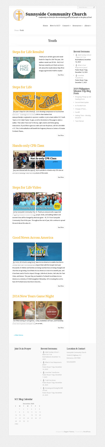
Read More (61, 75)
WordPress (86, 432)
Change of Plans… (81, 109)
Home (45, 26)
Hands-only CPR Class (28, 146)
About (87, 26)
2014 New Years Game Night (33, 296)
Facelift (77, 112)
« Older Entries (18, 335)
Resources (77, 26)
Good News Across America (32, 238)
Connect (65, 26)
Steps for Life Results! (28, 52)
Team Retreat (79, 121)
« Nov (16, 424)
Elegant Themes (69, 432)
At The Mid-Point (80, 106)
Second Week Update (82, 102)
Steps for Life (22, 87)
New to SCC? (55, 26)
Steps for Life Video (26, 187)
